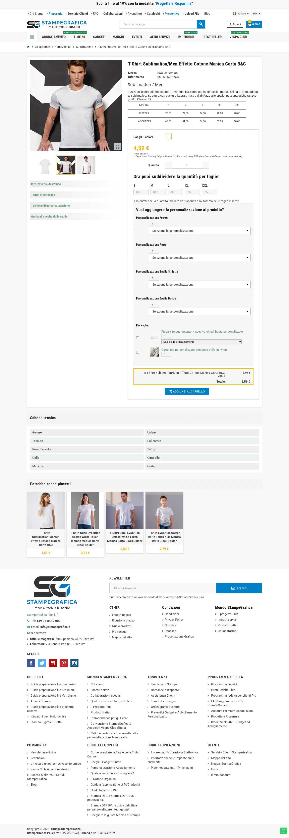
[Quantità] (187, 165)
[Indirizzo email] (162, 588)
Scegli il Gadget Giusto (105, 762)
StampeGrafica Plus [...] (42, 615)
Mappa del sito (122, 637)
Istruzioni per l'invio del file (48, 716)
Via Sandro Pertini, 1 (59, 644)
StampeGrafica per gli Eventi (109, 718)
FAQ (95, 13)
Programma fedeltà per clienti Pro (233, 695)
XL (186, 185)
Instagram (74, 663)
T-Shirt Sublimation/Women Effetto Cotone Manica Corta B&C (46, 539)
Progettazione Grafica (179, 636)
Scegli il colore (143, 137)
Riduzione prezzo (123, 620)
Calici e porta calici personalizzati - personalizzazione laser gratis (112, 735)
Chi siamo (97, 684)
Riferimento (136, 77)
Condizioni (172, 614)
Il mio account (220, 775)
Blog (207, 13)
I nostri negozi (121, 615)
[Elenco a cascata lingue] (240, 14)
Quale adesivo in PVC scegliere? (112, 773)
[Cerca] (162, 24)
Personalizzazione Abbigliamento (112, 768)
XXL (205, 185)
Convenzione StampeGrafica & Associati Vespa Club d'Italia (109, 726)
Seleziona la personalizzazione (172, 230)
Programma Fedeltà (223, 684)
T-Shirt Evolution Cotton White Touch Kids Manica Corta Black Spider (164, 537)
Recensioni (37, 758)
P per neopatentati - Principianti (171, 768)
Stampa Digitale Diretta (46, 722)
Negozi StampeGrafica (225, 763)
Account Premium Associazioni (231, 711)
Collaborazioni (113, 13)
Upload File (191, 13)
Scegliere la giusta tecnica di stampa (115, 815)
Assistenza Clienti (162, 695)
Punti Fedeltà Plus (222, 690)
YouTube (53, 663)
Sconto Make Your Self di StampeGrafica (46, 777)
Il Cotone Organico (103, 779)
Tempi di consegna (163, 701)
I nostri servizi (227, 619)
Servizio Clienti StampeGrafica (231, 752)
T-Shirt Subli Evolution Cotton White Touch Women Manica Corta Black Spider (85, 539)
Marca (132, 73)
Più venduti (119, 632)
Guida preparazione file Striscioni (52, 690)
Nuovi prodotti (121, 626)
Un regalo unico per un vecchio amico (55, 763)
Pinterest (64, 663)
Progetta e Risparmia (224, 716)
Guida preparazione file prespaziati (53, 684)
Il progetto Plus (228, 614)
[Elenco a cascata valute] (256, 14)
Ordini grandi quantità (165, 707)
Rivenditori (135, 13)
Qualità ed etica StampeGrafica (111, 701)
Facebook (31, 663)
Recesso (170, 631)
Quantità (153, 165)
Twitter (42, 663)
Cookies (170, 625)
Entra (214, 769)
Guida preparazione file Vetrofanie (53, 695)
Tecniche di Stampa (163, 684)
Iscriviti (239, 588)
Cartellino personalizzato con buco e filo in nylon (194, 350)
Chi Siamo (37, 13)
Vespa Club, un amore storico (50, 769)
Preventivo (172, 13)
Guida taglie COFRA (103, 790)
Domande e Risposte (164, 690)
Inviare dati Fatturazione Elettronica (174, 752)
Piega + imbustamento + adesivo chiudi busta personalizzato (202, 331)
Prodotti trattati (228, 625)
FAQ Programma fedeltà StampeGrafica (225, 703)
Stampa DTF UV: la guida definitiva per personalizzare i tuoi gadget (112, 807)
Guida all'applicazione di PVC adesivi (115, 784)
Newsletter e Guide (43, 752)
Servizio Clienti (77, 13)
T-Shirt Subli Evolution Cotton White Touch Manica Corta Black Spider (124, 537)
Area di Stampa (40, 701)
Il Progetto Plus (100, 707)
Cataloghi (153, 13)
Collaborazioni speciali (105, 695)
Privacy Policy (174, 619)
